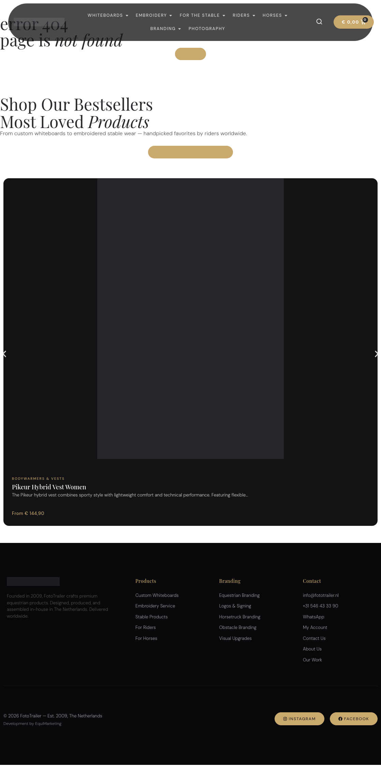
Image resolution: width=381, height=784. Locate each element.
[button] (4, 354)
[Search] (319, 21)
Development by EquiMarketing (32, 723)
